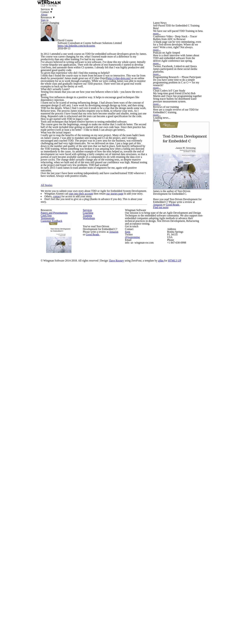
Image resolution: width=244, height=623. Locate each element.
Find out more (177, 491)
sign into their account (84, 416)
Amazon (185, 474)
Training (93, 535)
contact (61, 425)
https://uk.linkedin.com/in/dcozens (88, 76)
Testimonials (54, 541)
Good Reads (200, 474)
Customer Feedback (58, 549)
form (143, 570)
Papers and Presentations (61, 526)
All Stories (50, 399)
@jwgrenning (147, 577)
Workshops (95, 543)
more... (164, 87)
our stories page (120, 416)
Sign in (162, 12)
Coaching (94, 528)
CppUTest (53, 534)
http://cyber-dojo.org (133, 160)
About (124, 12)
